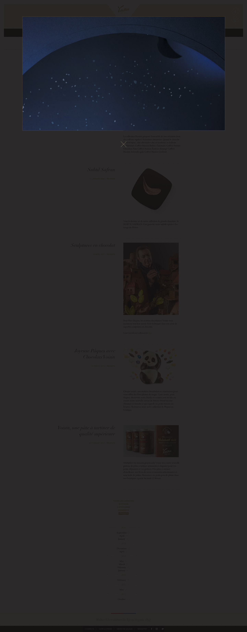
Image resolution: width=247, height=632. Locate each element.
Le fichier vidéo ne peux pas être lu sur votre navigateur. (123, 73)
